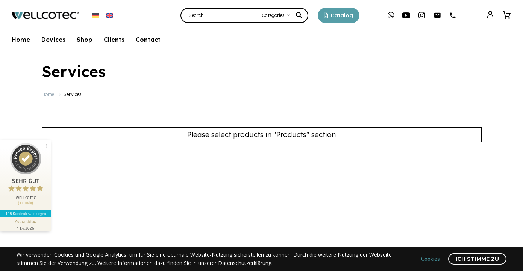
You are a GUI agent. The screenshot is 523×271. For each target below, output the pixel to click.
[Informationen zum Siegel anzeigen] (25, 224)
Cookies (430, 258)
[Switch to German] (95, 15)
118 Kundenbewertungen (25, 213)
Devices (53, 39)
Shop (84, 39)
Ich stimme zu (477, 259)
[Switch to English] (109, 15)
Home (21, 39)
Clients (114, 39)
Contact (148, 39)
